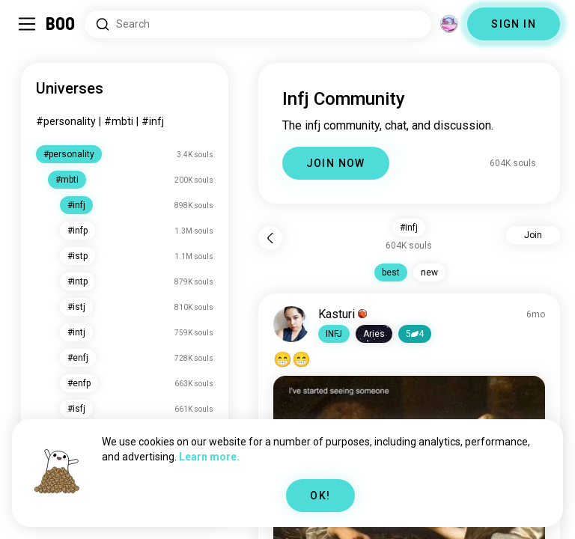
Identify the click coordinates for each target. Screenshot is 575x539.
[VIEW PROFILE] (291, 324)
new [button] (429, 272)
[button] (334, 334)
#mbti (118, 121)
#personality (66, 121)
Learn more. (209, 457)
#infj (153, 121)
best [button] (391, 272)
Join (533, 235)
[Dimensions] (449, 24)
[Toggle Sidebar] (26, 23)
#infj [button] (409, 227)
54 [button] (415, 334)
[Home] (61, 24)
